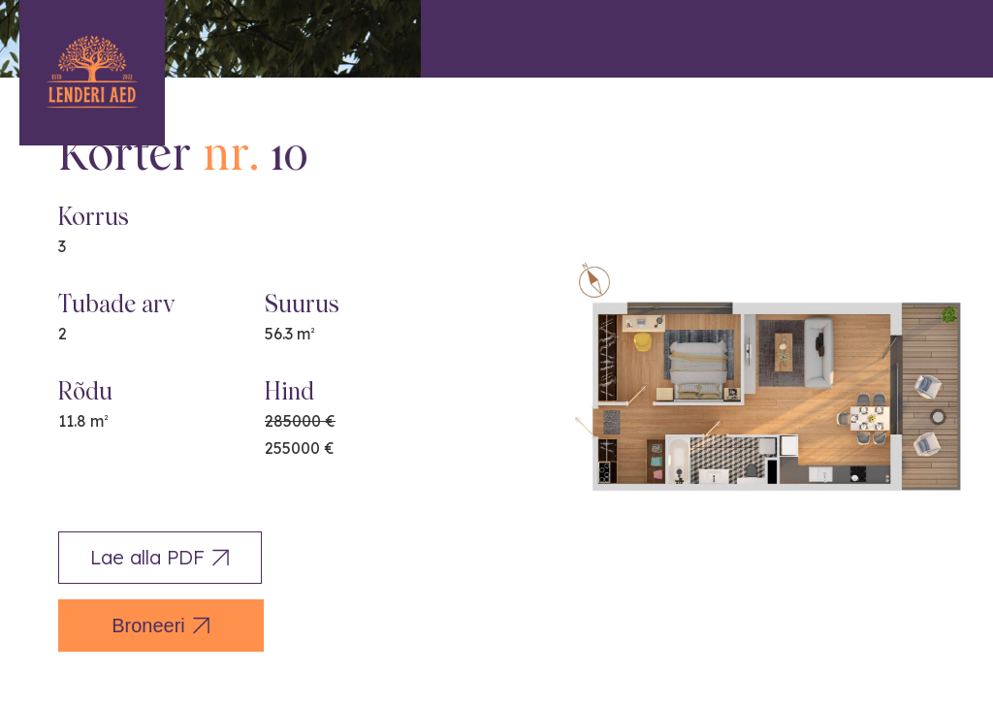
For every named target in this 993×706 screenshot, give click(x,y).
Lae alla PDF (160, 557)
